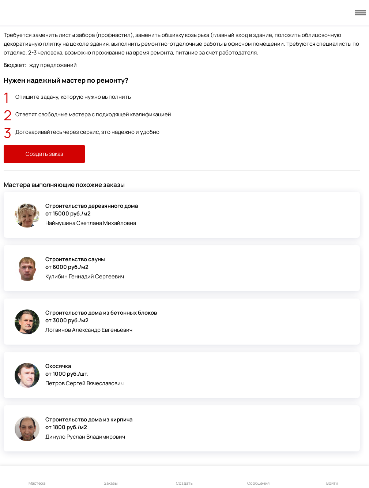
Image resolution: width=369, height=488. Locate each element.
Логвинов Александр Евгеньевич (88, 330)
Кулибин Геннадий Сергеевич (84, 276)
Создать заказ (44, 154)
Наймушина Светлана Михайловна (90, 223)
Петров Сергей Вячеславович (84, 383)
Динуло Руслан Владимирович (85, 436)
